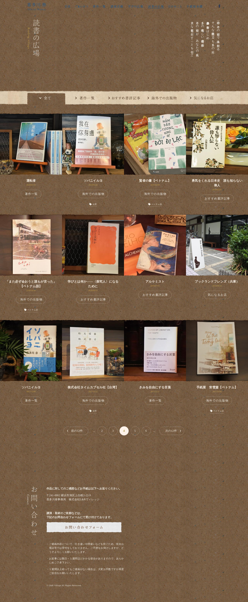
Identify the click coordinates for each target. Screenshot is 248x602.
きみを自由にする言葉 (155, 387)
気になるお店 (217, 294)
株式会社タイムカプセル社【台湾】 (93, 387)
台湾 (95, 204)
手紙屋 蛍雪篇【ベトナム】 (217, 387)
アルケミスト (155, 281)
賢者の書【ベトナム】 (155, 180)
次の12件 (171, 430)
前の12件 (77, 430)
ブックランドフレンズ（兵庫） (217, 281)
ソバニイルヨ (93, 180)
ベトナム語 (157, 204)
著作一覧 (31, 193)
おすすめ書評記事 (217, 198)
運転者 (31, 180)
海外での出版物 (93, 193)
